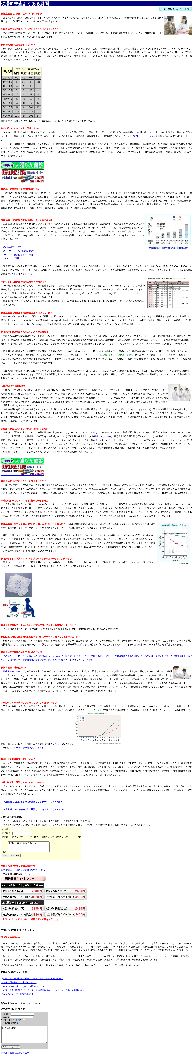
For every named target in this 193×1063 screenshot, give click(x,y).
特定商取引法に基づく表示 (16, 1058)
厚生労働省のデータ (13, 671)
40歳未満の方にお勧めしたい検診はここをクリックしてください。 (35, 809)
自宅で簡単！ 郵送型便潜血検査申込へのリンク (24, 872)
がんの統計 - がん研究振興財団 (19, 996)
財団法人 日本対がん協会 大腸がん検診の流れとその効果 (33, 980)
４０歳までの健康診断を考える (29, 747)
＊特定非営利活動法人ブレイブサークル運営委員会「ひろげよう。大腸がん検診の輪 (42, 992)
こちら (15, 274)
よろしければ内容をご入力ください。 (31, 847)
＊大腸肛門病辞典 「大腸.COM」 (18, 984)
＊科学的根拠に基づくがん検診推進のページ (23, 988)
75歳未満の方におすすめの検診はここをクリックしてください (33, 802)
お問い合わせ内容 (27, 1038)
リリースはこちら (102, 436)
